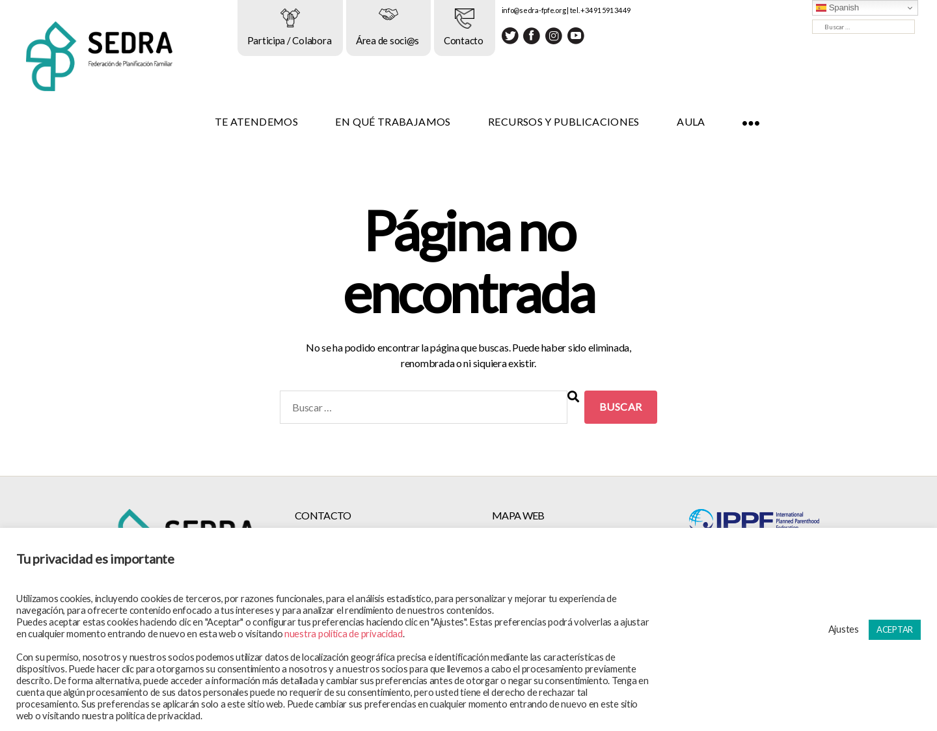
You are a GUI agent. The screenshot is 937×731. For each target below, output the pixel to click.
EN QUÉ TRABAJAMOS (407, 121)
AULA (706, 121)
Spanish (837, 8)
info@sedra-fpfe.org (548, 10)
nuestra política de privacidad (343, 633)
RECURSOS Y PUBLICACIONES (579, 121)
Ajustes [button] (843, 629)
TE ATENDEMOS (270, 121)
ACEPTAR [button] (894, 629)
